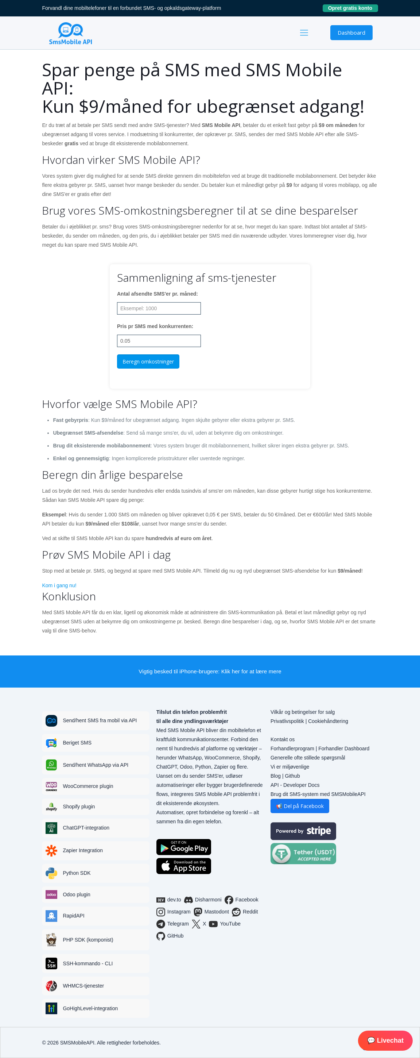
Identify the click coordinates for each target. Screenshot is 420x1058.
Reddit (245, 912)
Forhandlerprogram (292, 748)
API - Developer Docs (295, 785)
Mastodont (211, 912)
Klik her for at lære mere (251, 671)
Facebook (241, 900)
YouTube (225, 924)
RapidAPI (73, 916)
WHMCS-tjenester (83, 986)
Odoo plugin (76, 894)
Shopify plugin (79, 806)
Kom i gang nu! (59, 585)
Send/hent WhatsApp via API (95, 765)
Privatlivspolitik (287, 721)
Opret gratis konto (353, 8)
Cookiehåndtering (328, 721)
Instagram (173, 912)
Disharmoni (203, 900)
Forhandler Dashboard (343, 748)
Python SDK (76, 873)
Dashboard (351, 32)
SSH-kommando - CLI (88, 963)
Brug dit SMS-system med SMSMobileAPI (318, 794)
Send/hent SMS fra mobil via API (100, 720)
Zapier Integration (83, 850)
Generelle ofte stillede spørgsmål (308, 758)
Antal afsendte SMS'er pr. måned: (157, 294)
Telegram (172, 924)
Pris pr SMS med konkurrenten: (155, 326)
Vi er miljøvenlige (290, 767)
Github (292, 776)
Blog (276, 776)
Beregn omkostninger (148, 361)
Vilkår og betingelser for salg (303, 712)
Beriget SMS (77, 743)
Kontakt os (283, 739)
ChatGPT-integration (86, 828)
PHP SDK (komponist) (88, 940)
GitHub (170, 936)
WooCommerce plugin (88, 786)
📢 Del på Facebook (300, 806)
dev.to (168, 900)
